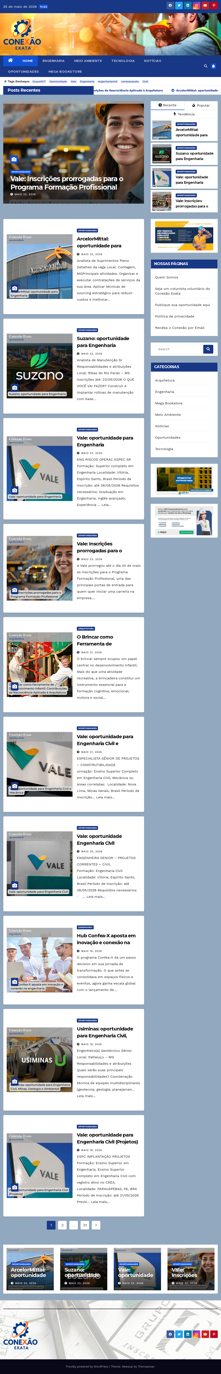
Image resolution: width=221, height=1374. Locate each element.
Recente (167, 105)
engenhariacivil (107, 81)
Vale (73, 81)
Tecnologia (123, 61)
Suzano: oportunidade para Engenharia (82, 1278)
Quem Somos (166, 277)
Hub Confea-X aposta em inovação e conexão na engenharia (106, 942)
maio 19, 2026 (91, 951)
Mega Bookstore (65, 72)
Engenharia (54, 61)
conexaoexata (130, 81)
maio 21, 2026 (91, 652)
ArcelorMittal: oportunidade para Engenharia (99, 246)
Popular (201, 105)
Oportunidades (23, 72)
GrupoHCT (39, 81)
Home (28, 61)
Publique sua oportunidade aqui (182, 305)
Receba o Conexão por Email (180, 328)
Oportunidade (58, 81)
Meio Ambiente (88, 61)
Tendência (184, 114)
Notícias (152, 61)
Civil (145, 81)
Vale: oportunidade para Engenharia (135, 1278)
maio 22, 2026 (28, 194)
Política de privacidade (174, 316)
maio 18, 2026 (91, 1150)
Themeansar (146, 1366)
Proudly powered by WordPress (87, 1366)
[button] (205, 66)
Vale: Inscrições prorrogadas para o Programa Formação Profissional (69, 182)
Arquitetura (85, 628)
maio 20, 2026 (91, 851)
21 (85, 1225)
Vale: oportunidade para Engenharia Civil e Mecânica (105, 743)
